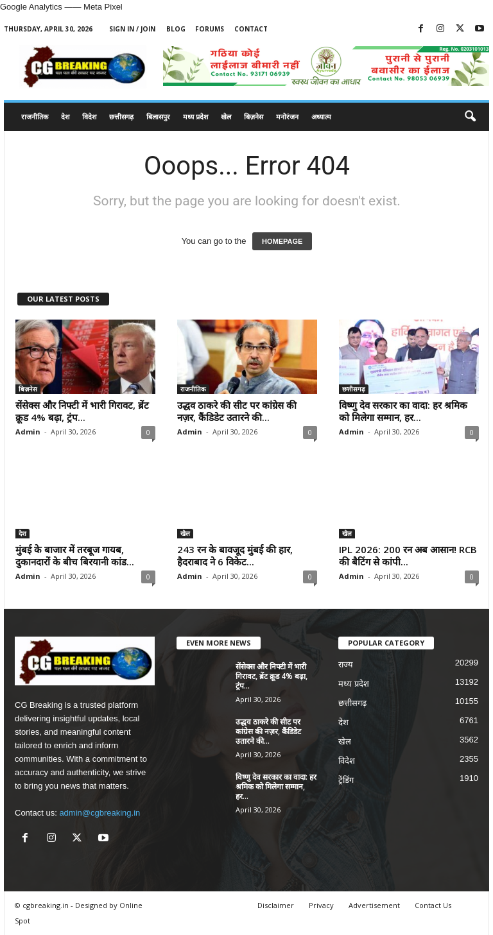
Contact (251, 28)
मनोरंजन (287, 116)
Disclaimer (275, 905)
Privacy (321, 905)
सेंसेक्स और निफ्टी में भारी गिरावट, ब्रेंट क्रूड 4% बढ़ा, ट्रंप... (82, 411)
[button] (470, 117)
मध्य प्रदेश (195, 116)
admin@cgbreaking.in (99, 813)
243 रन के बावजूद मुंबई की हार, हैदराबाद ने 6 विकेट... (235, 555)
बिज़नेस (253, 116)
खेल (226, 116)
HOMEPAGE (282, 241)
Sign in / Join (132, 28)
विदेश (89, 116)
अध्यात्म (321, 116)
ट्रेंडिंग (346, 780)
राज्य (345, 664)
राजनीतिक (34, 116)
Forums (209, 28)
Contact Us (433, 905)
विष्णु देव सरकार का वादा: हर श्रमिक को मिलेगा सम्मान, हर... (403, 411)
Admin (27, 431)
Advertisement (374, 905)
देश (65, 116)
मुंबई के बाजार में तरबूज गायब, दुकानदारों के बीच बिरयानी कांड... (74, 555)
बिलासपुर (158, 116)
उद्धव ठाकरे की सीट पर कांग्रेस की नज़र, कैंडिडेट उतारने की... (237, 411)
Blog (176, 28)
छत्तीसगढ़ (121, 116)
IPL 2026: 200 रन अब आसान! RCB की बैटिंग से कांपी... (408, 555)
